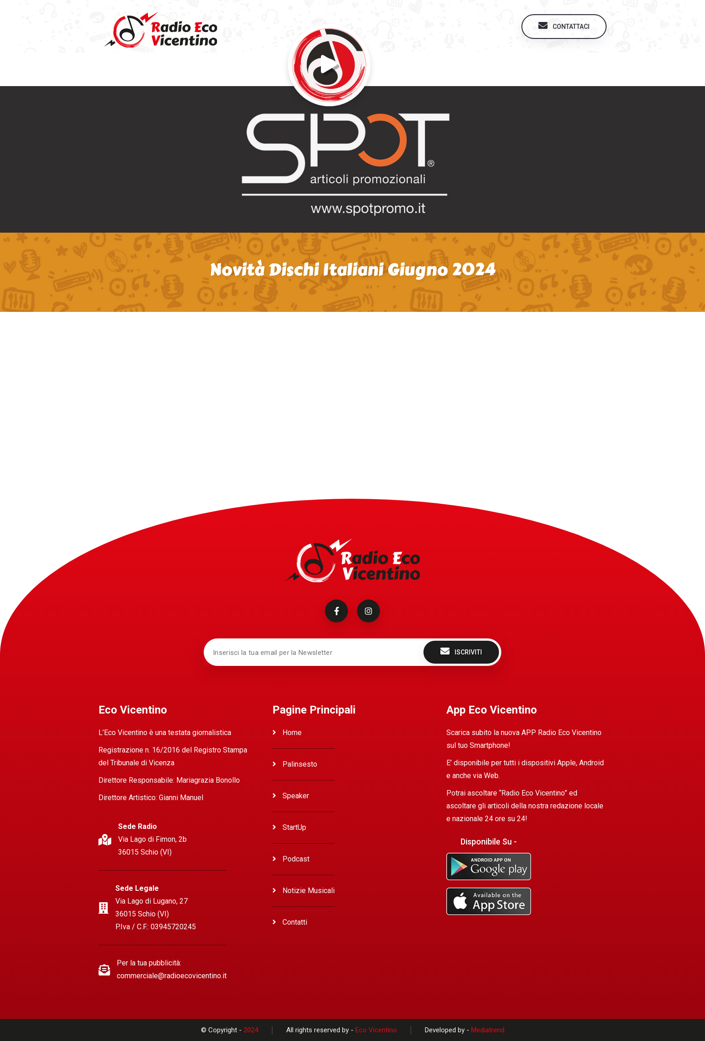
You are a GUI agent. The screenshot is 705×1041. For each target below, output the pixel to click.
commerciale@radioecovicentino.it (172, 975)
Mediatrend (487, 1030)
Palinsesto (294, 764)
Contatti (289, 922)
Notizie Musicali (303, 890)
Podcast (290, 859)
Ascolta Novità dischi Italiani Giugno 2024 (187, 341)
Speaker (290, 795)
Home (287, 732)
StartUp (289, 827)
